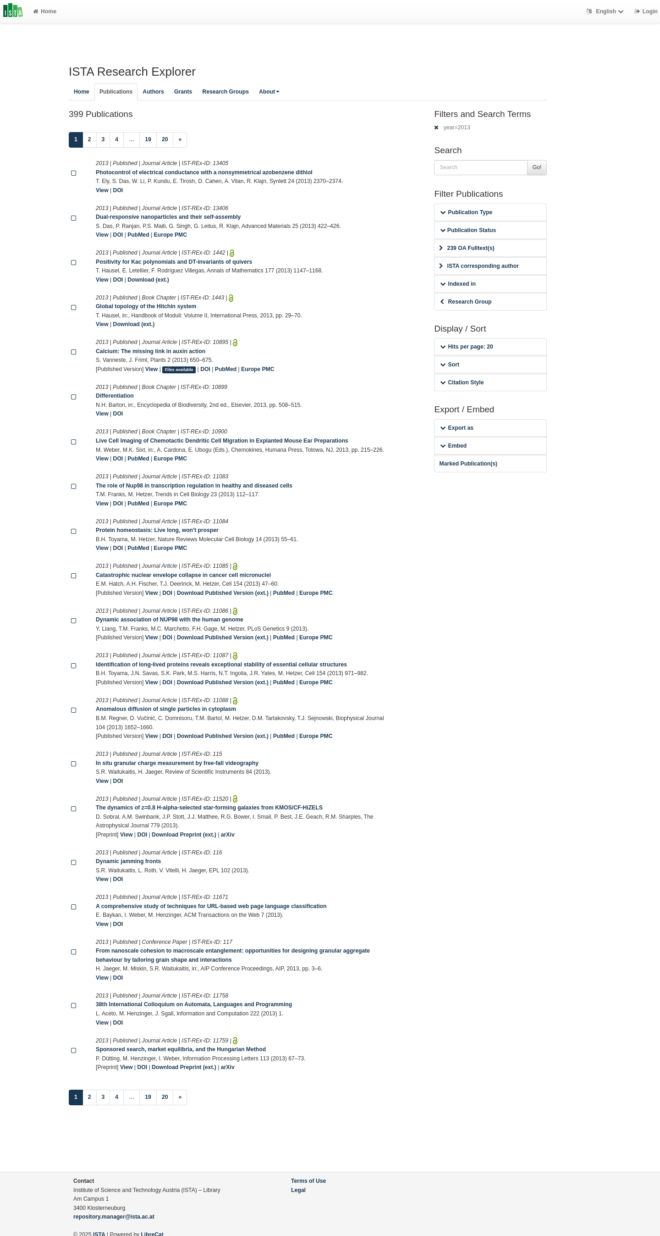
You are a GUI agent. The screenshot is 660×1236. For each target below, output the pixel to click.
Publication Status (468, 230)
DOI (118, 190)
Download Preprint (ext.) (184, 834)
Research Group (465, 302)
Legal (298, 1190)
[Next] (180, 140)
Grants (183, 92)
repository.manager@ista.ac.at (113, 1217)
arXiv (228, 834)
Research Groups (225, 92)
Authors (153, 92)
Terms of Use (308, 1181)
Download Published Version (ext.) (223, 593)
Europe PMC (170, 235)
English (606, 11)
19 (148, 139)
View (102, 190)
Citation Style (462, 382)
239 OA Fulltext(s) (466, 248)
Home (44, 11)
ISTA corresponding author (479, 266)
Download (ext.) (148, 280)
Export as (456, 428)
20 (165, 139)
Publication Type (466, 212)
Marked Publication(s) (468, 463)
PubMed (138, 235)
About (269, 92)
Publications (115, 92)
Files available (179, 369)
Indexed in (457, 284)
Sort (449, 364)
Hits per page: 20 (466, 347)
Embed (453, 446)
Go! (537, 167)
